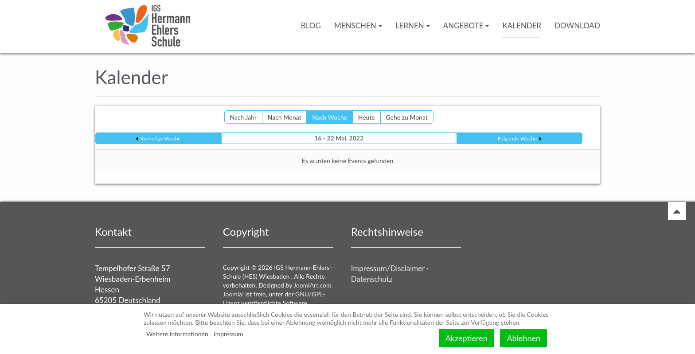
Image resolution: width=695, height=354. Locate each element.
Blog (311, 25)
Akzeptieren (466, 338)
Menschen (358, 25)
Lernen (412, 25)
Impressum (228, 334)
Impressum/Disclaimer (388, 268)
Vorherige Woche (161, 138)
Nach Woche (329, 117)
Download (577, 25)
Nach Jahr (243, 117)
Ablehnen (523, 338)
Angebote (466, 25)
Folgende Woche (517, 138)
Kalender (521, 25)
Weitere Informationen (177, 334)
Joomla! (233, 294)
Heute (366, 117)
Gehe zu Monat (406, 117)
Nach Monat (284, 117)
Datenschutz (372, 279)
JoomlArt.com (312, 285)
